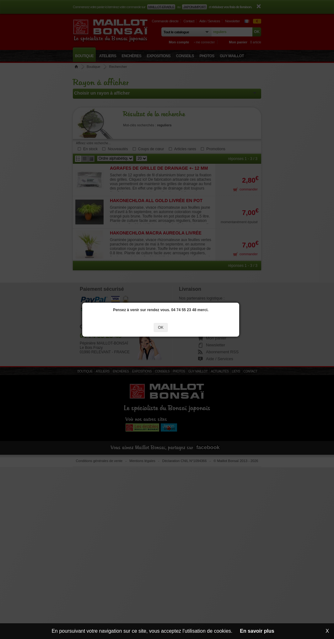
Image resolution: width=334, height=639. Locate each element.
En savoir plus (257, 631)
